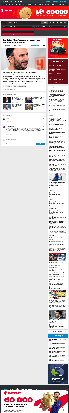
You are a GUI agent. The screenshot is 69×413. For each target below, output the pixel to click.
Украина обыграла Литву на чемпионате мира (56, 129)
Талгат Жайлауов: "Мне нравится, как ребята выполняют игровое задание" (57, 155)
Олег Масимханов (56, 344)
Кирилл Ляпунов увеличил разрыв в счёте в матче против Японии (57, 189)
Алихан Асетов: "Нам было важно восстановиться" (57, 165)
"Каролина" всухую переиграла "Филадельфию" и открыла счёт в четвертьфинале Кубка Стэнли (57, 278)
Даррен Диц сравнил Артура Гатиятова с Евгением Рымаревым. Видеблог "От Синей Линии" (57, 120)
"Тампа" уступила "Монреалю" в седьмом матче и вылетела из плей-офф (57, 95)
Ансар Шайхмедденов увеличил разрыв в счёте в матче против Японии (57, 207)
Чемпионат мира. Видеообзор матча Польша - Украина (57, 287)
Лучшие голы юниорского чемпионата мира (56, 136)
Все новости (57, 82)
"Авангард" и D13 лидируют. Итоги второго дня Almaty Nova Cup (57, 273)
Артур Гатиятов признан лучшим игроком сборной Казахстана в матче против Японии (57, 169)
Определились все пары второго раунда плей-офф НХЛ (56, 91)
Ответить (43, 123)
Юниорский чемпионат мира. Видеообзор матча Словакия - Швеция (57, 326)
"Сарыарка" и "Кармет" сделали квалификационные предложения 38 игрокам (57, 228)
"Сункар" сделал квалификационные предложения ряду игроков (57, 217)
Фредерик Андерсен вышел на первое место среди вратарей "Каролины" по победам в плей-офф (57, 243)
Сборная (40, 4)
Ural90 (7, 118)
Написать (40, 143)
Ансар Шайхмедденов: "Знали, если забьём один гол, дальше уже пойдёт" (57, 307)
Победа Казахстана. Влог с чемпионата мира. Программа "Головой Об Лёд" (56, 264)
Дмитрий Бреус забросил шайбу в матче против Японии (56, 202)
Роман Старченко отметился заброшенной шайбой (57, 193)
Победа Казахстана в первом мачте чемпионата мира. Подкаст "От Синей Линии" (57, 301)
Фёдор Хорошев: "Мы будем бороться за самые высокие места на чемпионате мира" (56, 283)
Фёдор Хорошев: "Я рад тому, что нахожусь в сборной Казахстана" (57, 160)
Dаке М (54, 341)
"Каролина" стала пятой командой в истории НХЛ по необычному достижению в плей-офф (57, 249)
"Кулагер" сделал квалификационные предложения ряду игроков (57, 269)
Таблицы (54, 4)
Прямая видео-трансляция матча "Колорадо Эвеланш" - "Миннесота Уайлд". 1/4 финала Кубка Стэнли (57, 101)
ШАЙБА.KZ (7, 2)
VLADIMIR (54, 348)
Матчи (47, 4)
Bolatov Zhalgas (11, 126)
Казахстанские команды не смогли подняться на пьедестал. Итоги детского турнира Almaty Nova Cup (57, 141)
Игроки (61, 4)
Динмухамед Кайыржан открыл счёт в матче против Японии (56, 212)
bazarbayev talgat (56, 352)
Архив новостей (58, 331)
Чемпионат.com (12, 89)
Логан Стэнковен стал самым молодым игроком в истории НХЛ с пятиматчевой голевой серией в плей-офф (57, 233)
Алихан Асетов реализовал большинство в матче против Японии (56, 198)
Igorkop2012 (55, 356)
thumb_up (43, 118)
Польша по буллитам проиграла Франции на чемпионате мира (57, 110)
